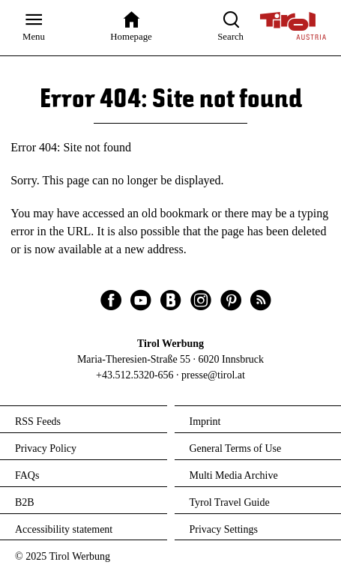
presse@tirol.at (213, 375)
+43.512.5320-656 (135, 375)
